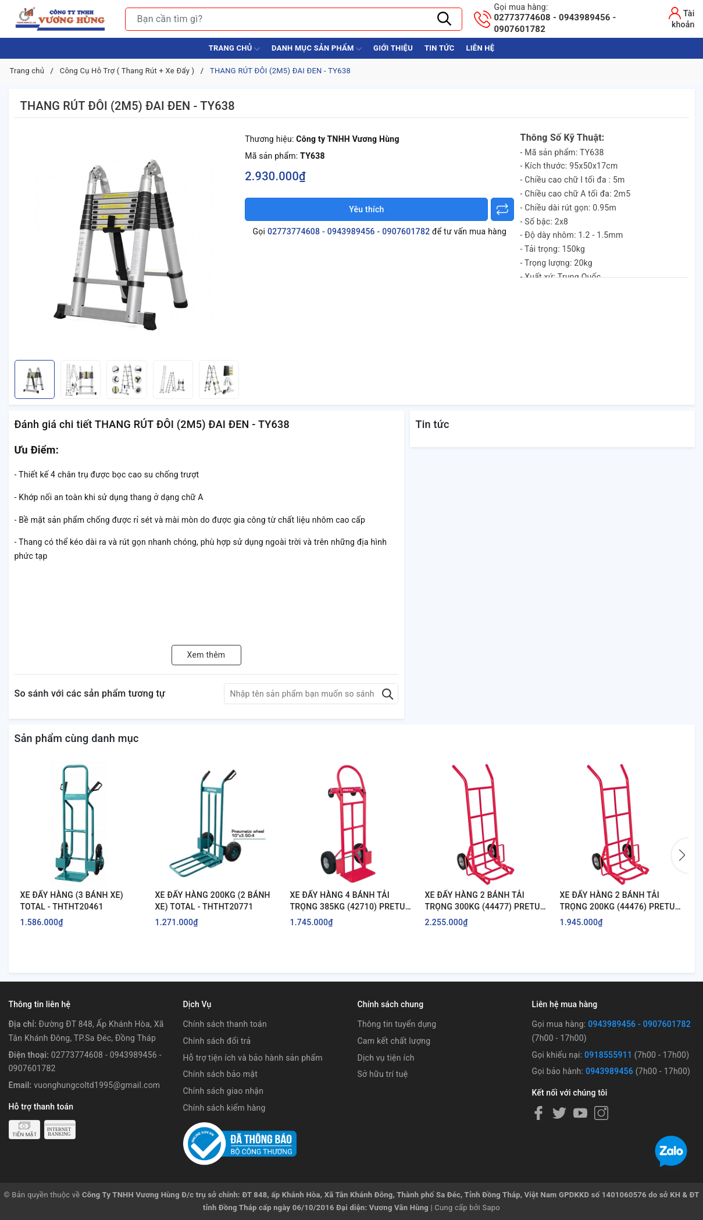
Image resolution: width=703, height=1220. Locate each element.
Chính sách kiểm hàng (224, 1107)
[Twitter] (559, 1113)
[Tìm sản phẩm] (293, 19)
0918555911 (608, 1055)
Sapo (491, 1207)
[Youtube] (580, 1113)
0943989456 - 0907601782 (639, 1024)
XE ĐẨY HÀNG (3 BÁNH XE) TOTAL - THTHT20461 (71, 900)
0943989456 (609, 1071)
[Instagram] (601, 1113)
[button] (680, 855)
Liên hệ (480, 48)
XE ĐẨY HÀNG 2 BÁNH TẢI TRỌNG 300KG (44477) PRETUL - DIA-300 (485, 901)
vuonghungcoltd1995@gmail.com (97, 1085)
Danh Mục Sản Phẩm (317, 49)
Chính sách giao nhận (223, 1091)
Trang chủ (234, 49)
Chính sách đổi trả (217, 1041)
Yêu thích (366, 209)
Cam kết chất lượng (393, 1041)
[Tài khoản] (672, 17)
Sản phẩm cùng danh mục (77, 738)
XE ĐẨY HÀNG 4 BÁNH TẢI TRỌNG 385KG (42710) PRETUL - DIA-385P (350, 901)
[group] (127, 241)
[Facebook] (538, 1113)
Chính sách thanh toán (225, 1024)
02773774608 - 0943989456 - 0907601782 (568, 18)
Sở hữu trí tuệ (382, 1074)
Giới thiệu (393, 48)
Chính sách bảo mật (220, 1074)
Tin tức (439, 48)
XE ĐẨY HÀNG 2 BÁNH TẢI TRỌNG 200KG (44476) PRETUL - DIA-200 (620, 901)
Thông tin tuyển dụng (396, 1024)
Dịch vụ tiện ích (385, 1057)
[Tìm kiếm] (445, 19)
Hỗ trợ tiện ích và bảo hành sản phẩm (253, 1057)
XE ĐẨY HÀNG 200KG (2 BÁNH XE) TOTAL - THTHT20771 (212, 900)
